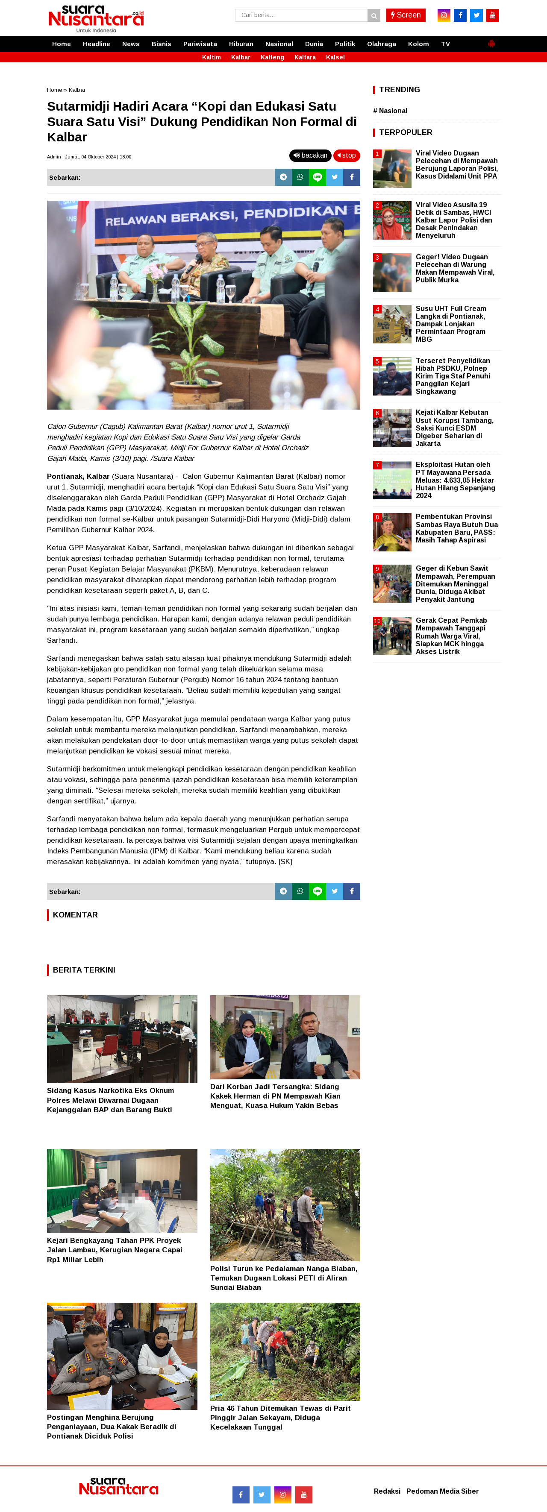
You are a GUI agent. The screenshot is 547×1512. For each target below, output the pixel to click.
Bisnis (161, 43)
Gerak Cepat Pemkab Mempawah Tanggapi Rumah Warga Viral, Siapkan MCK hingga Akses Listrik (451, 636)
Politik (345, 43)
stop (347, 155)
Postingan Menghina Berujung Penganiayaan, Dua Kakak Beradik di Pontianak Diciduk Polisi (111, 1426)
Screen (406, 15)
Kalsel (335, 57)
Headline (96, 43)
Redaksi (387, 1491)
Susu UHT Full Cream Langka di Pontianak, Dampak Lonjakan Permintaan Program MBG (451, 324)
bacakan (310, 155)
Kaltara (305, 57)
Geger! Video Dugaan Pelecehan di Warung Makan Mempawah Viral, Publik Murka (455, 268)
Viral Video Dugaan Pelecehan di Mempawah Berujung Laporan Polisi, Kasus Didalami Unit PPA (457, 164)
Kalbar (240, 57)
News (131, 43)
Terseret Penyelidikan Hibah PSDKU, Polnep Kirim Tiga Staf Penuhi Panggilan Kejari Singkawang (453, 376)
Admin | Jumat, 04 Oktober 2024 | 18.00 (89, 156)
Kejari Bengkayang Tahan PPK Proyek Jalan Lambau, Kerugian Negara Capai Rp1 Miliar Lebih (114, 1250)
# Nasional (390, 110)
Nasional (279, 43)
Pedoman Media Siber (442, 1491)
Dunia (314, 43)
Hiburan (241, 43)
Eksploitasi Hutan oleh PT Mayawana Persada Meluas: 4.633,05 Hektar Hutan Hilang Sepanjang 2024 (455, 480)
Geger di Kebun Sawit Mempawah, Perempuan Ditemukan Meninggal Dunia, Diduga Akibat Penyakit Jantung (455, 584)
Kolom (418, 43)
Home (61, 43)
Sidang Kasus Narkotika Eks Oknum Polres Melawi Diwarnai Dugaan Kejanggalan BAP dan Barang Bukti (110, 1100)
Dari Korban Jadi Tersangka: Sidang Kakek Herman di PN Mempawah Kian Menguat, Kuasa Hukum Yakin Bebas (275, 1096)
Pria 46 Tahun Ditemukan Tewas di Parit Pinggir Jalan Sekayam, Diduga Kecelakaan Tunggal (280, 1417)
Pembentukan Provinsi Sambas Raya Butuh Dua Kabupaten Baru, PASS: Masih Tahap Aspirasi (457, 528)
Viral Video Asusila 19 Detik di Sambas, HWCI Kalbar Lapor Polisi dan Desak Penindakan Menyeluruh (454, 220)
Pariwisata (200, 43)
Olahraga (381, 43)
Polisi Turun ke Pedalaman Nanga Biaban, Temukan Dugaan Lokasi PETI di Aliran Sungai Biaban (284, 1278)
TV (445, 43)
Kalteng (272, 57)
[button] (491, 40)
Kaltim (211, 57)
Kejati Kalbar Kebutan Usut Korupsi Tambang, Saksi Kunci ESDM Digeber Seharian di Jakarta (455, 428)
